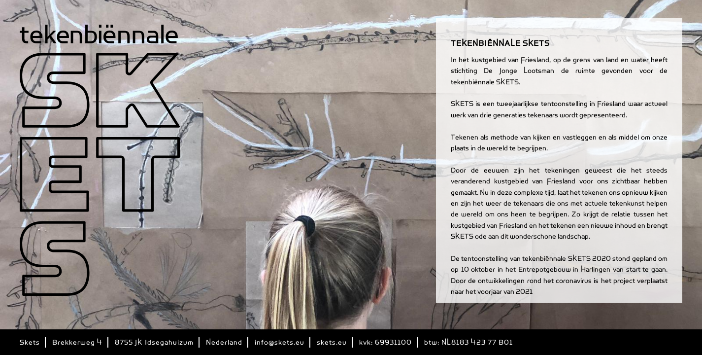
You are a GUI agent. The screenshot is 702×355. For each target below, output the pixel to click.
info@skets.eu (279, 342)
